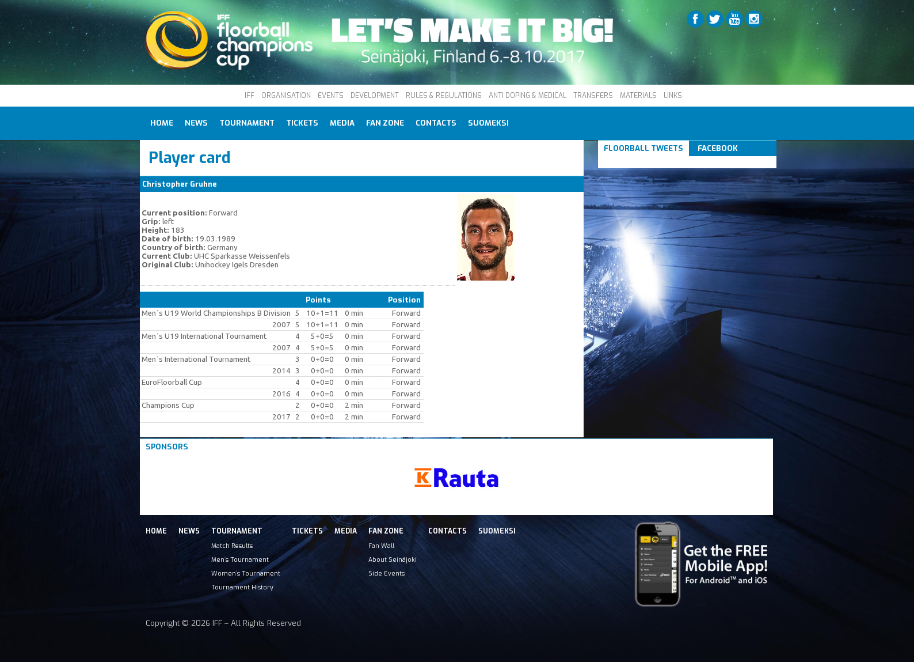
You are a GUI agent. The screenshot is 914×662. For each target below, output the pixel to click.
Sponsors (167, 447)
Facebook (718, 148)
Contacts (436, 123)
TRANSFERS (593, 95)
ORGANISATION (286, 95)
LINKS (673, 95)
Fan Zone (385, 123)
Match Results (232, 546)
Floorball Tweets (643, 148)
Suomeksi (488, 123)
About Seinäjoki (392, 559)
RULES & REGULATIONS (444, 95)
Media (342, 123)
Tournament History (242, 587)
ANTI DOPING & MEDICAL (527, 95)
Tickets (302, 123)
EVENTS (331, 95)
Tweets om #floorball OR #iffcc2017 (674, 162)
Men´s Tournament (240, 559)
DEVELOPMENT (375, 95)
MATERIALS (638, 95)
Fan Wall (381, 546)
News (196, 123)
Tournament (247, 123)
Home (161, 123)
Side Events (386, 573)
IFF (249, 95)
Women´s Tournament (245, 573)
